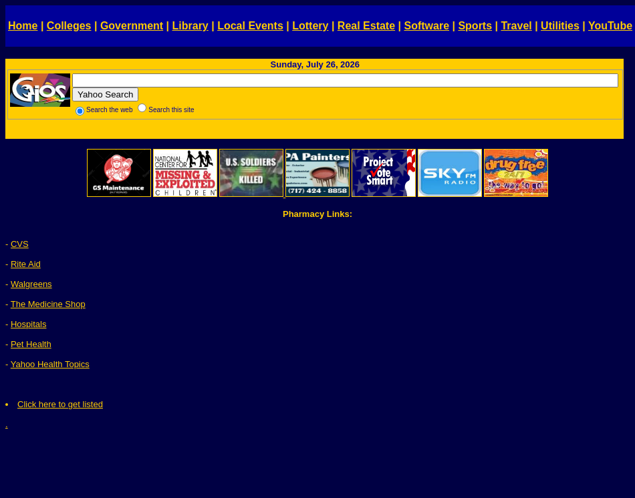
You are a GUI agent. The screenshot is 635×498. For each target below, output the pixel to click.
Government (131, 25)
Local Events (250, 25)
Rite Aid (26, 264)
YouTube (610, 25)
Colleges (69, 25)
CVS (20, 244)
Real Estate (366, 25)
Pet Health (31, 344)
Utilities (560, 25)
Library (190, 25)
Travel (516, 25)
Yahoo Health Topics (50, 364)
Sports (475, 25)
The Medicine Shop (48, 304)
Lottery (310, 25)
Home (22, 25)
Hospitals (28, 324)
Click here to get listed (60, 404)
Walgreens (31, 284)
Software (426, 25)
